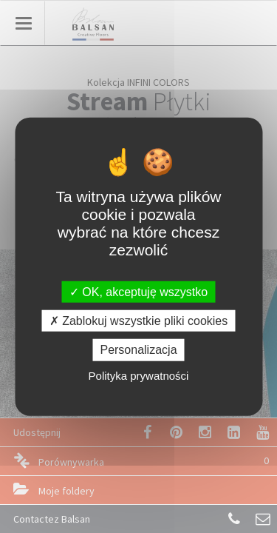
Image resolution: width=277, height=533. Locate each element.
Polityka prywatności (139, 375)
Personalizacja (138, 349)
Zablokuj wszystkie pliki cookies (138, 321)
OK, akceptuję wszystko (138, 292)
